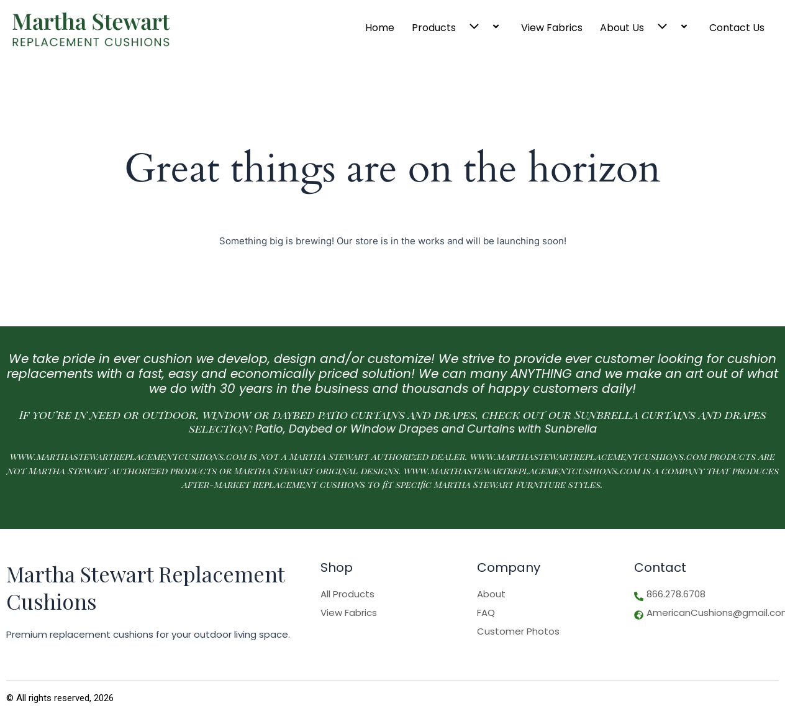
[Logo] (91, 29)
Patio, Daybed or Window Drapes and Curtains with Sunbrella (426, 428)
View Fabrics (552, 28)
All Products (347, 594)
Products (458, 28)
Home (379, 28)
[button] (472, 28)
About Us (646, 28)
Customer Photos (518, 631)
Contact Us (737, 28)
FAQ (486, 613)
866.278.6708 (676, 594)
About (491, 594)
